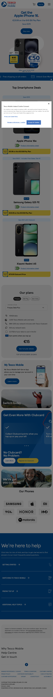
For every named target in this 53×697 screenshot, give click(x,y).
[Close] (48, 103)
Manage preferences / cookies (16, 122)
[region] (26, 114)
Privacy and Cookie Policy (11, 116)
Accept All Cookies (33, 122)
